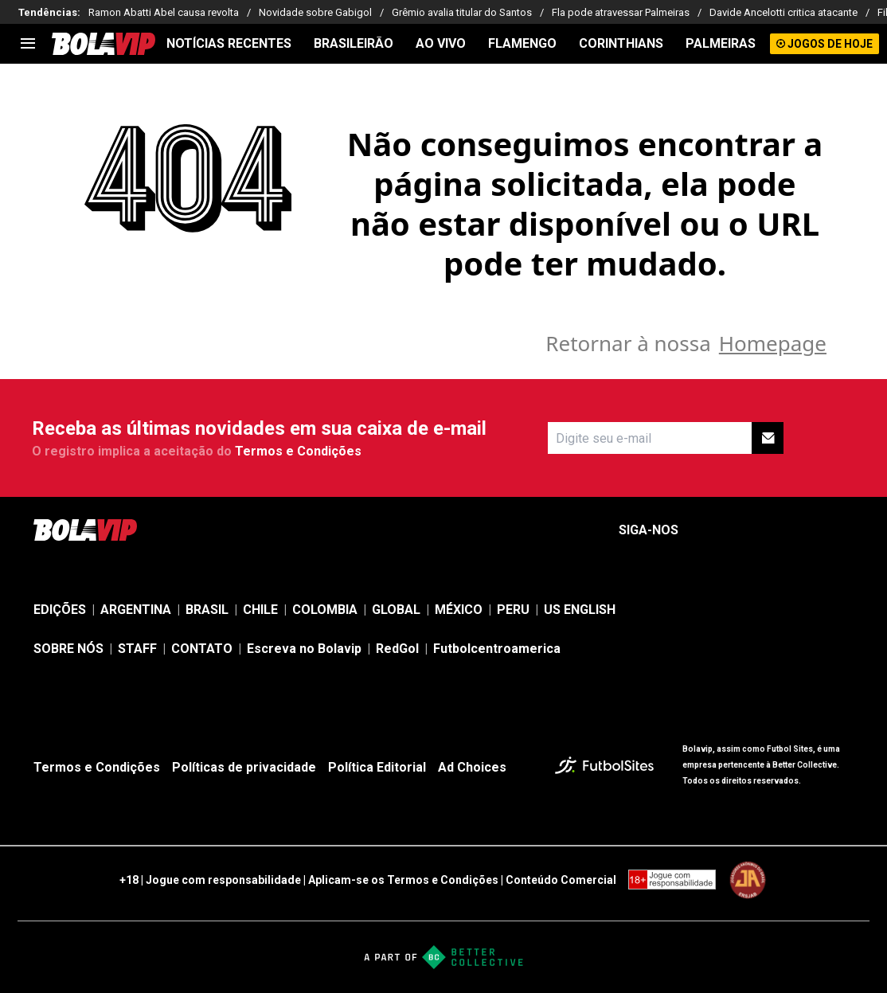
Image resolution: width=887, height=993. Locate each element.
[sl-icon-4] (809, 530)
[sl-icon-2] (738, 530)
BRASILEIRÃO (353, 44)
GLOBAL (396, 609)
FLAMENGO (522, 44)
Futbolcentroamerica (497, 648)
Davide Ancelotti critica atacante (783, 12)
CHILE (260, 609)
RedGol (397, 648)
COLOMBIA (325, 609)
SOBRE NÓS (68, 648)
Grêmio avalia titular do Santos (462, 12)
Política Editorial (377, 767)
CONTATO (201, 648)
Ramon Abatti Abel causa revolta (163, 12)
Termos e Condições (298, 451)
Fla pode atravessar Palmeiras (621, 12)
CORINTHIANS (621, 44)
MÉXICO (459, 609)
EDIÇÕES (59, 609)
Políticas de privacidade (244, 767)
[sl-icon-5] (844, 530)
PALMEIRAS (721, 44)
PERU (513, 609)
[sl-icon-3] (773, 530)
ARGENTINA (135, 609)
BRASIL (207, 609)
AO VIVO (441, 44)
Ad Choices (472, 767)
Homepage (772, 343)
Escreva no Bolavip (304, 648)
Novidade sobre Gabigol (315, 12)
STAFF (137, 648)
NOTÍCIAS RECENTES (228, 44)
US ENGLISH (579, 609)
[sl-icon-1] (703, 530)
